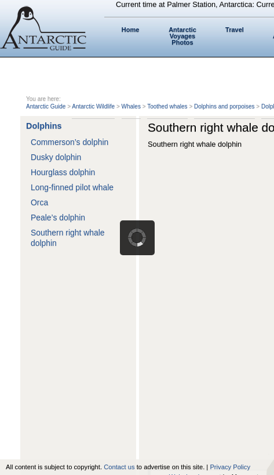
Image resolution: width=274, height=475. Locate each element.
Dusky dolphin (56, 157)
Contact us (119, 466)
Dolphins (44, 125)
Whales (131, 106)
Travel (234, 29)
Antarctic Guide (45, 106)
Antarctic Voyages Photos (182, 36)
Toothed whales (167, 106)
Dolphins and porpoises (224, 106)
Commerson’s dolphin (69, 142)
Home (131, 29)
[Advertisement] (137, 298)
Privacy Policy (230, 466)
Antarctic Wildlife (93, 106)
